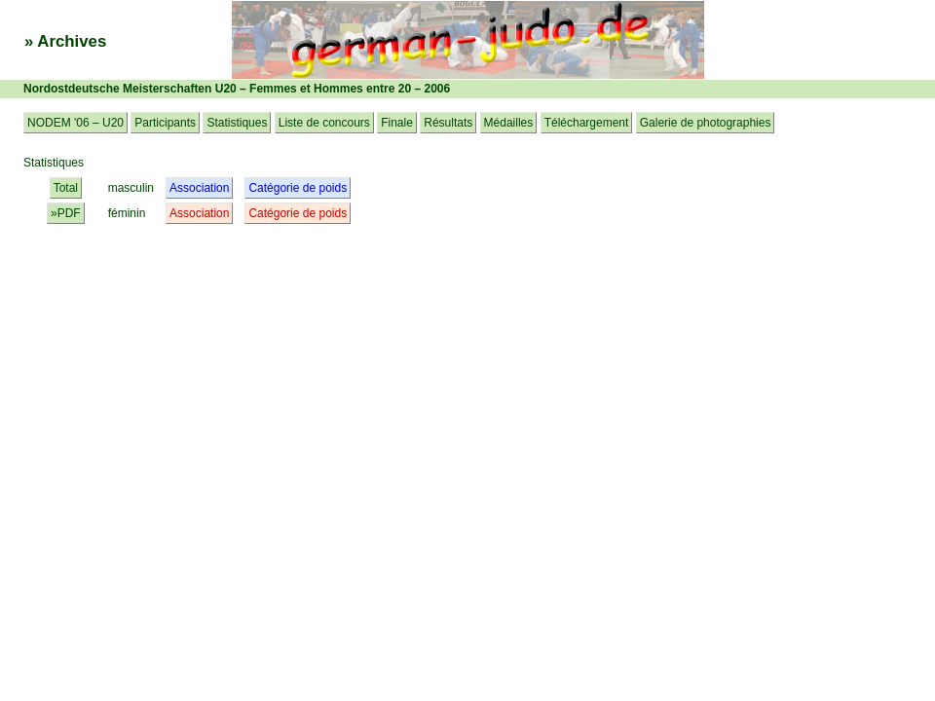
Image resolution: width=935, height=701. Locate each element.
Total (66, 188)
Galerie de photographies (705, 122)
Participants (165, 122)
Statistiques (236, 122)
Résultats (448, 122)
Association (199, 188)
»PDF (66, 213)
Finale (397, 122)
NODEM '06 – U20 (75, 122)
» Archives (65, 41)
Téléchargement (586, 122)
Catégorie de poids (297, 188)
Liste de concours (324, 122)
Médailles (509, 122)
